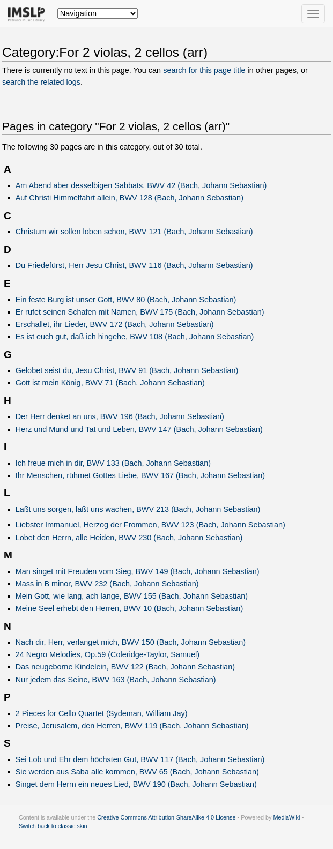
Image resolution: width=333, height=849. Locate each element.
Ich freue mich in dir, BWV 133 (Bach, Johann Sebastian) (113, 463)
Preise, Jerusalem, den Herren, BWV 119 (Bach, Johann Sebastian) (132, 725)
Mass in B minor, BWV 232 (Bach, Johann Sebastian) (107, 583)
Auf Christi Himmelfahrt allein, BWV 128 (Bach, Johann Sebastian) (129, 197)
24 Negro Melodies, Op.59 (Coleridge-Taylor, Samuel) (107, 654)
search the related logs (41, 82)
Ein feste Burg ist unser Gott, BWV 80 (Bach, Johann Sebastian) (126, 299)
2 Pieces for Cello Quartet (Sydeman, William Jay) (102, 713)
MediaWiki (286, 817)
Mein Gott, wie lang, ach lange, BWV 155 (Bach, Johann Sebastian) (132, 596)
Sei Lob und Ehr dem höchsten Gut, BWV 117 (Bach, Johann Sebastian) (140, 759)
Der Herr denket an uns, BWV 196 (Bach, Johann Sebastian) (120, 416)
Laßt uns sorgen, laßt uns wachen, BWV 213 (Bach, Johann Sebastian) (138, 509)
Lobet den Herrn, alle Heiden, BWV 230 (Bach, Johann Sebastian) (129, 537)
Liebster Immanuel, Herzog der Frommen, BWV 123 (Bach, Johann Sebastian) (150, 524)
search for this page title (204, 70)
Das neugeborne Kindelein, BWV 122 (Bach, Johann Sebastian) (125, 666)
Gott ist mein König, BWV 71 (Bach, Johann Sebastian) (110, 382)
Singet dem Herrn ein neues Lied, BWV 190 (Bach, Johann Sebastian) (136, 784)
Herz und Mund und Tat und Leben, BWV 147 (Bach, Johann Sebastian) (139, 429)
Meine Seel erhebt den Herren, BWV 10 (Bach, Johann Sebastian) (129, 608)
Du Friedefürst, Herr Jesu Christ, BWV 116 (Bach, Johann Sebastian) (134, 265)
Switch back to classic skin (53, 826)
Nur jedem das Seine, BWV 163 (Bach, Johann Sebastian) (116, 679)
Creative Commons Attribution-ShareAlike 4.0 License (166, 817)
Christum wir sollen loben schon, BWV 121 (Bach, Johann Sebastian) (134, 231)
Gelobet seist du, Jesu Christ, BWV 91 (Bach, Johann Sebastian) (127, 370)
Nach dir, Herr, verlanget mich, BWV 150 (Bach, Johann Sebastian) (131, 642)
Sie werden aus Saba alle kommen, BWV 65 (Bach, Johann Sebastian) (137, 772)
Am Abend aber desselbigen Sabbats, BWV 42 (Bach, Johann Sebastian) (141, 185)
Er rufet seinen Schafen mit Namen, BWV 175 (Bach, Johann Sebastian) (140, 312)
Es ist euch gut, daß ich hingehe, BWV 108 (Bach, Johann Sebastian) (135, 336)
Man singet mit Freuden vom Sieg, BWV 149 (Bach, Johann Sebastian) (138, 571)
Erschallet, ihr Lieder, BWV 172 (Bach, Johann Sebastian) (115, 324)
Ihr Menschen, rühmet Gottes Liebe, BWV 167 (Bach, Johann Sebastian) (140, 475)
